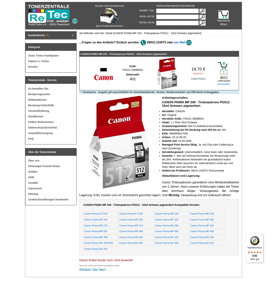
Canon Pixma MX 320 (131, 237)
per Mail (179, 42)
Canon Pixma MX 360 (166, 243)
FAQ (31, 138)
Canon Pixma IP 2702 (131, 213)
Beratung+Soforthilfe (41, 105)
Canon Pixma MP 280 (166, 225)
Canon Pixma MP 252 (166, 219)
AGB (31, 177)
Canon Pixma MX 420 (95, 249)
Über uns (33, 160)
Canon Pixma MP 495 (202, 231)
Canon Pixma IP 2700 (95, 213)
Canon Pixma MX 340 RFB (98, 243)
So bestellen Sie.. (39, 88)
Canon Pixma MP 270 (95, 225)
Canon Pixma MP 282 (202, 225)
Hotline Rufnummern (41, 122)
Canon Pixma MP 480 (131, 231)
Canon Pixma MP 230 (166, 213)
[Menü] (261, 236)
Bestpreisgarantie (39, 94)
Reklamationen (37, 99)
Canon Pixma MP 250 (131, 219)
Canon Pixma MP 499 (95, 237)
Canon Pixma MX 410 (202, 243)
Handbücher (35, 116)
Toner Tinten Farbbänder (43, 55)
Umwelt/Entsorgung (40, 133)
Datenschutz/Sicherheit (42, 127)
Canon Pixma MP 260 (202, 219)
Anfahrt (32, 171)
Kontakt (33, 182)
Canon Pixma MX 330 (166, 237)
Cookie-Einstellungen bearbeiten (48, 199)
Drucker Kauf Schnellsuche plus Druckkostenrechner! (109, 15)
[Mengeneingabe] (223, 72)
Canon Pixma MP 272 (131, 225)
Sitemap (33, 193)
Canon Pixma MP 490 (166, 231)
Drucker (33, 66)
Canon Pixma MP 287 (95, 231)
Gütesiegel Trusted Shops (44, 166)
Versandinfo (223, 84)
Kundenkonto (38, 35)
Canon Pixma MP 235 (202, 213)
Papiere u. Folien (38, 61)
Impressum (35, 188)
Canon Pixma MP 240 (95, 219)
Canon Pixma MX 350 (131, 243)
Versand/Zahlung (38, 110)
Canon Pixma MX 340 (202, 237)
